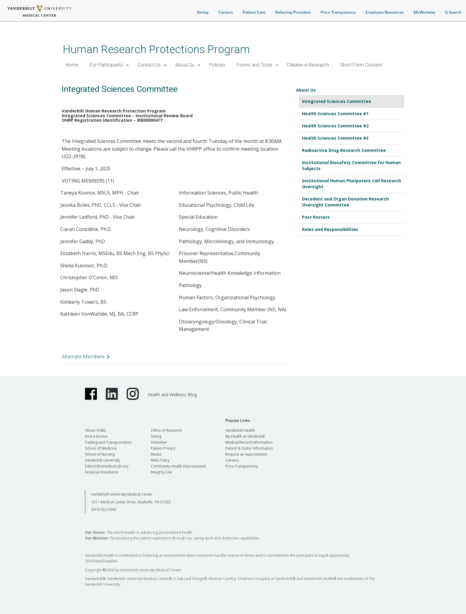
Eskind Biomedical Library (107, 466)
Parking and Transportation (108, 442)
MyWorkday (425, 12)
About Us (184, 65)
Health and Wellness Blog (172, 394)
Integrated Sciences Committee (336, 101)
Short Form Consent (361, 65)
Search (453, 10)
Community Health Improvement (178, 466)
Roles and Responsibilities (330, 229)
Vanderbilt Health (240, 430)
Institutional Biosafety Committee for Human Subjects (351, 165)
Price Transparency (338, 12)
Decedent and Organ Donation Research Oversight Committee (345, 202)
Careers (226, 12)
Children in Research (308, 65)
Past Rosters (316, 217)
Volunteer (159, 442)
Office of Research (166, 430)
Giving (203, 12)
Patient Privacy (163, 448)
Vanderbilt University (102, 460)
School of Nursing (100, 454)
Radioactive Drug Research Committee (344, 150)
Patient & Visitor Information (249, 448)
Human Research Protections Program (156, 49)
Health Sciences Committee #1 (335, 113)
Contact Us (149, 65)
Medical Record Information (249, 442)
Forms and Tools (254, 65)
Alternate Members (83, 357)
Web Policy (160, 460)
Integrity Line (161, 472)
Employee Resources (385, 12)
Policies (217, 65)
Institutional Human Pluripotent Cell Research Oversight (351, 183)
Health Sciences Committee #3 (335, 138)
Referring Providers (293, 12)
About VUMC (95, 430)
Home (72, 65)
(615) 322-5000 (103, 509)
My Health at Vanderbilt (245, 436)
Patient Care (254, 12)
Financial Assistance (101, 472)
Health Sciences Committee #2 (335, 126)
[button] (128, 65)
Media (156, 454)
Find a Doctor (96, 436)
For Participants (106, 65)
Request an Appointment (246, 454)
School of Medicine (101, 448)
